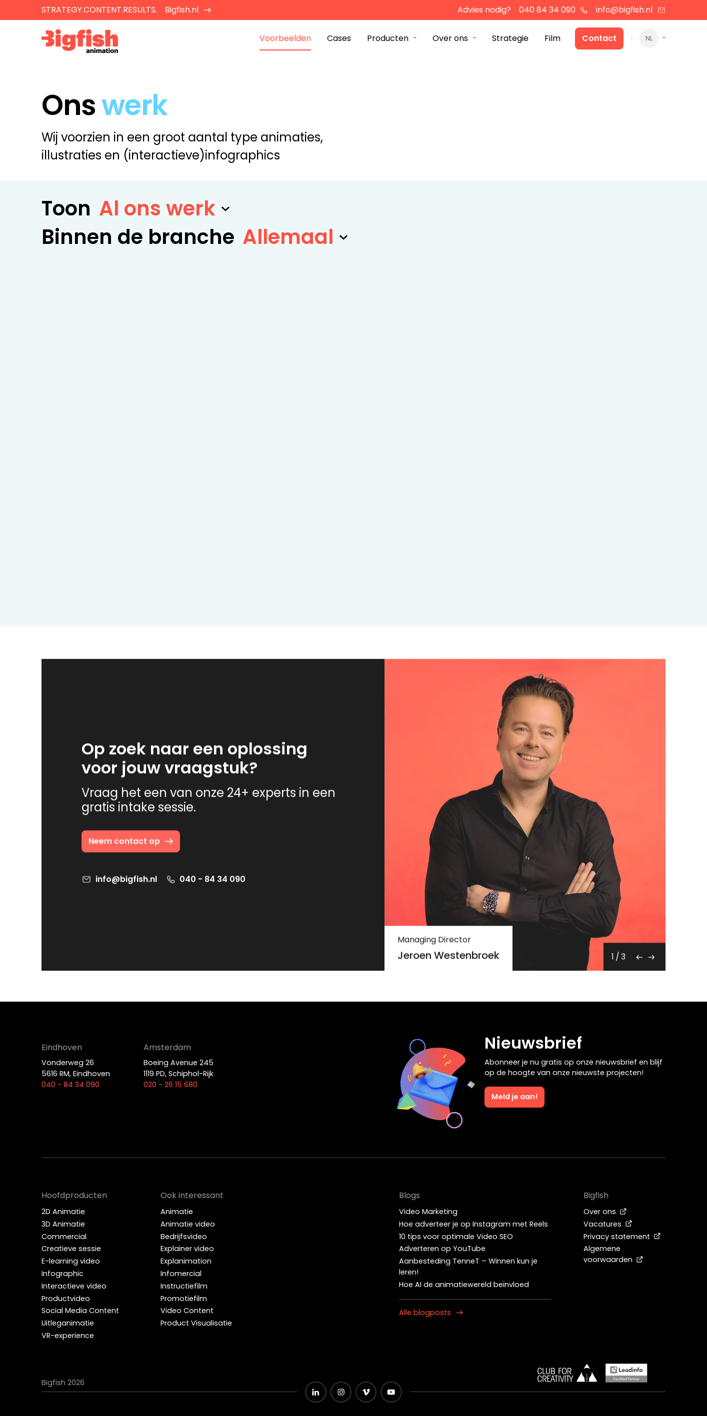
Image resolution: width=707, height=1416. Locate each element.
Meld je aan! (515, 1097)
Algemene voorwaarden (614, 1254)
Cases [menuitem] (339, 39)
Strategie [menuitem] (510, 39)
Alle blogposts (431, 1313)
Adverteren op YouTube (442, 1249)
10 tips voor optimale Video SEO (456, 1237)
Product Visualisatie (196, 1323)
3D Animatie (63, 1224)
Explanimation (186, 1261)
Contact (599, 39)
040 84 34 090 (553, 9)
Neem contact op (131, 843)
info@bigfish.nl (631, 9)
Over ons (605, 1212)
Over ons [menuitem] (450, 39)
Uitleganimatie (68, 1323)
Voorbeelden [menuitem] (285, 39)
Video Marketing (428, 1212)
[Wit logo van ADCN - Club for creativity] (568, 1373)
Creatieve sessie (71, 1249)
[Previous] (640, 959)
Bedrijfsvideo (183, 1237)
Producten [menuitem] (387, 39)
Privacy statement (622, 1237)
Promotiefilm (183, 1299)
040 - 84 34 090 (206, 881)
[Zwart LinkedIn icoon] (315, 1392)
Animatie (176, 1212)
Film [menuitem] (552, 39)
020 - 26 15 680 (171, 1085)
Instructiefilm (184, 1286)
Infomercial (181, 1274)
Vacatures (608, 1224)
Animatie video (187, 1224)
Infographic (63, 1274)
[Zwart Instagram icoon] (341, 1392)
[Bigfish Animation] (80, 42)
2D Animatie (63, 1212)
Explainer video (187, 1249)
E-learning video (71, 1261)
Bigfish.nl (188, 9)
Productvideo (66, 1299)
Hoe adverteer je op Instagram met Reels (473, 1224)
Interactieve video (74, 1286)
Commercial (64, 1237)
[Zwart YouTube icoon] (391, 1392)
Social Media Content (80, 1311)
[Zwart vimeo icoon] (366, 1392)
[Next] (652, 959)
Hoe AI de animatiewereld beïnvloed (464, 1285)
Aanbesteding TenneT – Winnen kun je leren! (468, 1266)
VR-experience (68, 1336)
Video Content (187, 1311)
